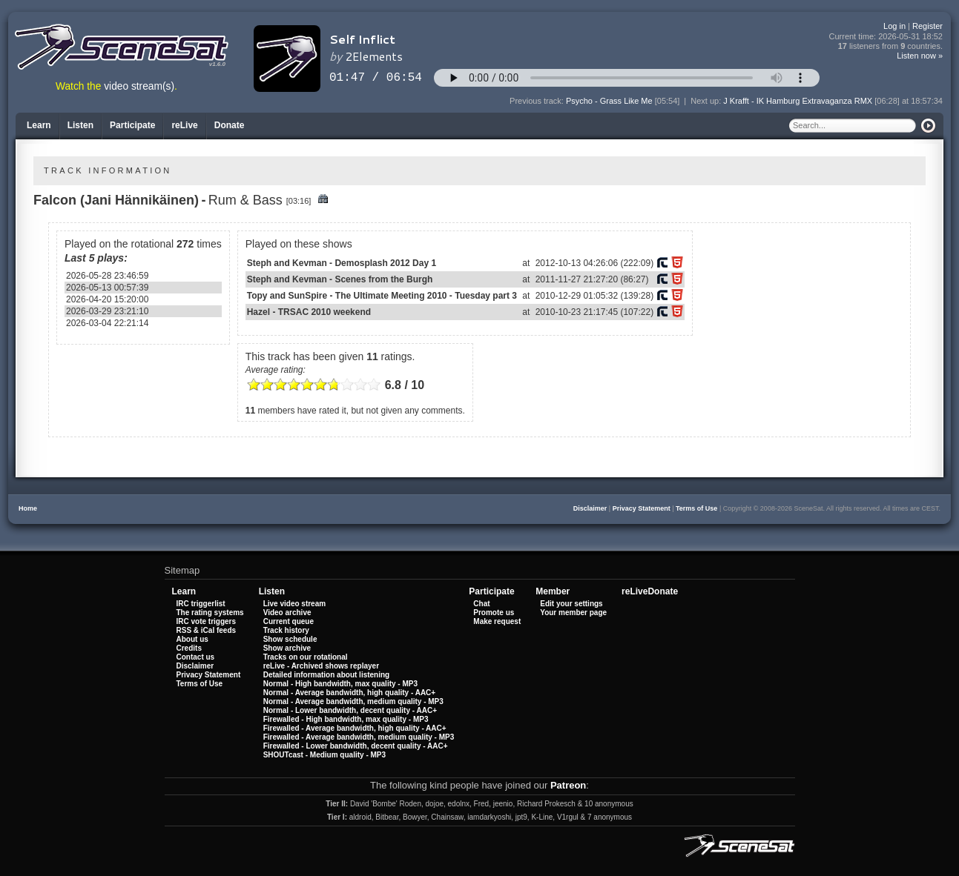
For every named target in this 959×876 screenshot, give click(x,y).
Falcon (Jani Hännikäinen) (116, 200)
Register (927, 25)
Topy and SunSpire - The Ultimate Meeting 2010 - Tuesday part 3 (382, 296)
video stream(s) (139, 86)
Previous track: (538, 100)
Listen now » (920, 55)
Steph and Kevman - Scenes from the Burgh (340, 279)
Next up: (707, 100)
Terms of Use (696, 508)
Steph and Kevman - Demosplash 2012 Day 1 (341, 263)
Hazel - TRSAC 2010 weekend (309, 312)
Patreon (568, 785)
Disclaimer (590, 508)
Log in (894, 25)
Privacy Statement (641, 508)
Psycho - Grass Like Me (609, 100)
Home (28, 508)
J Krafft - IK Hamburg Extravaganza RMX (797, 100)
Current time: (886, 37)
